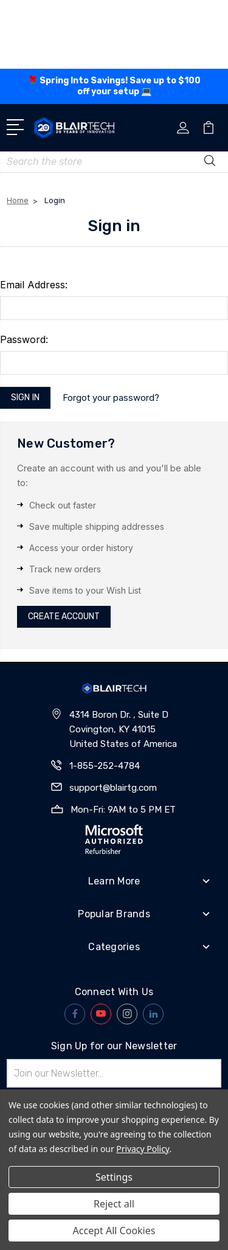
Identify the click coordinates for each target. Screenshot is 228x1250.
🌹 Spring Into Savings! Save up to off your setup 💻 (114, 86)
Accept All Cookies (114, 1230)
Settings (114, 1177)
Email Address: (33, 217)
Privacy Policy (142, 1149)
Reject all (114, 1203)
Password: (24, 272)
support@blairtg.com (113, 719)
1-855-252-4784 (104, 697)
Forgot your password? (111, 329)
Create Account (64, 549)
